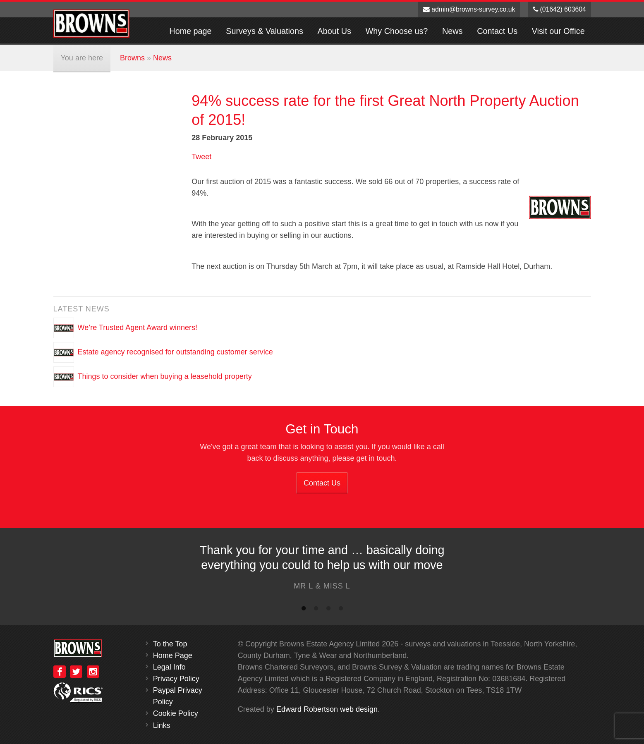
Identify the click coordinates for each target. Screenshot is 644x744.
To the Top (170, 644)
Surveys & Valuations (264, 31)
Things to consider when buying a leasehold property (165, 376)
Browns (132, 58)
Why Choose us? (397, 31)
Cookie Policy (175, 713)
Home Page (172, 655)
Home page (190, 31)
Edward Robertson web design (327, 709)
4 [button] (341, 610)
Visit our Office (558, 31)
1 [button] (303, 610)
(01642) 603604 (559, 9)
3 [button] (328, 610)
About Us (334, 31)
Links (161, 725)
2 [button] (316, 610)
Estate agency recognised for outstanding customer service (175, 352)
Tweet (201, 157)
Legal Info (169, 667)
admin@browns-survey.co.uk (469, 9)
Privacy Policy (176, 679)
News (452, 31)
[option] (322, 569)
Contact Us (497, 31)
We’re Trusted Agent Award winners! (138, 327)
